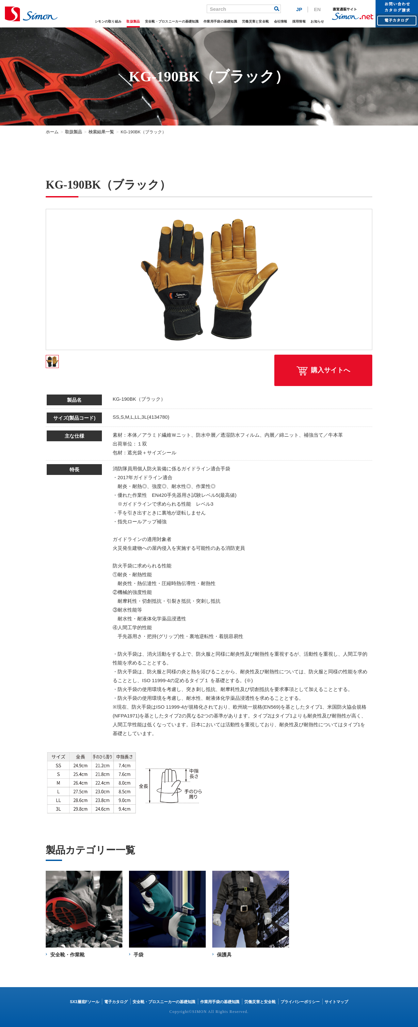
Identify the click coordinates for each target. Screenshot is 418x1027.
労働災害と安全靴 (255, 21)
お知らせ (317, 21)
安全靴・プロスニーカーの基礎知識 (172, 21)
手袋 (138, 954)
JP (299, 9)
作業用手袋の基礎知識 (220, 21)
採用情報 (299, 21)
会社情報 (280, 21)
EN (317, 9)
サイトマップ (336, 1002)
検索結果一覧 (101, 131)
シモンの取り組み (108, 21)
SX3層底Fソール (84, 1002)
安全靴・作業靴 (67, 954)
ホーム (52, 131)
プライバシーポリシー (300, 1002)
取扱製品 (133, 21)
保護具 (224, 954)
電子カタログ (116, 1002)
